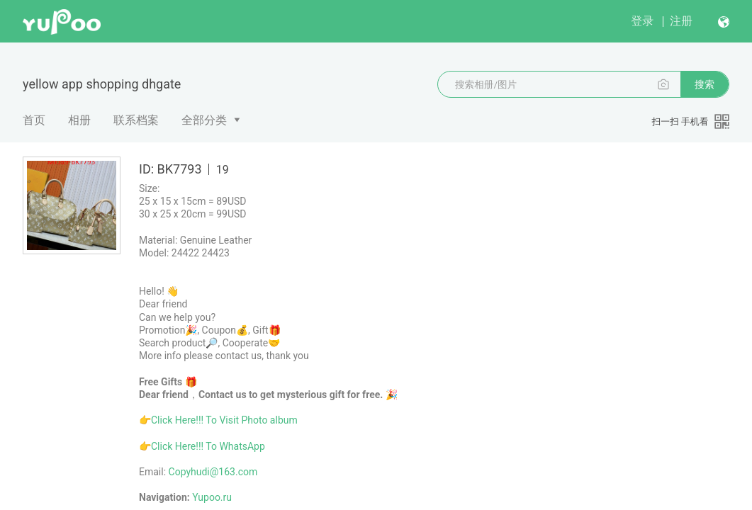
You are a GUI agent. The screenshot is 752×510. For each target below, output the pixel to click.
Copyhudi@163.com (213, 471)
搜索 (704, 84)
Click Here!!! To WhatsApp (208, 446)
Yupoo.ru (212, 497)
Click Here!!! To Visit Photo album (224, 420)
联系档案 (136, 120)
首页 (34, 120)
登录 (642, 21)
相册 (79, 120)
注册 (681, 21)
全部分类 (204, 120)
